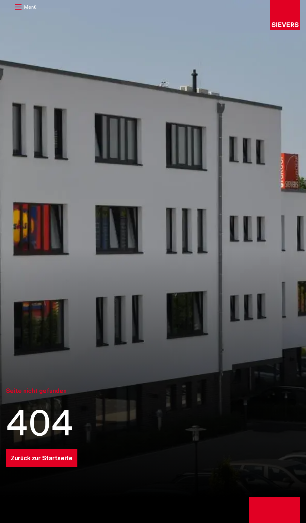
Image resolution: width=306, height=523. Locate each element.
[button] (25, 8)
